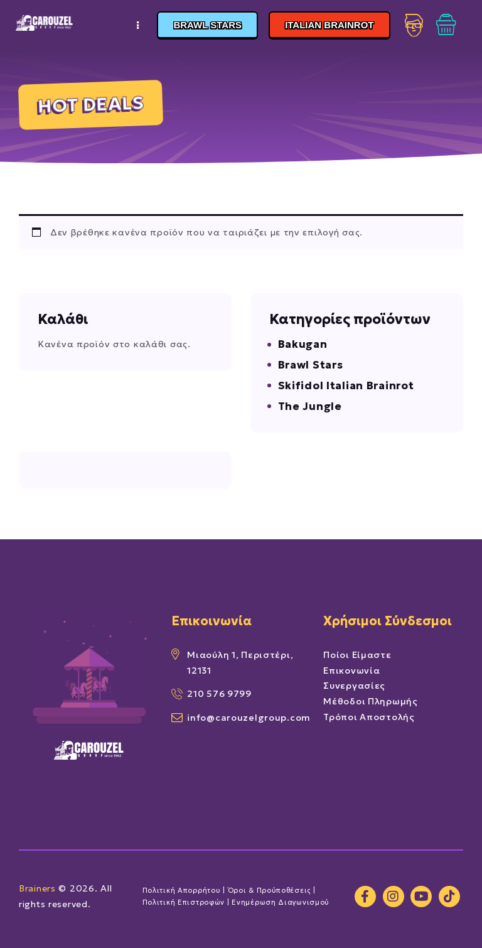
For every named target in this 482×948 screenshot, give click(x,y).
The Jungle (310, 406)
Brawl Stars (310, 365)
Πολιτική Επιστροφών (183, 902)
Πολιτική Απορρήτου (181, 890)
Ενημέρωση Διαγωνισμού (282, 902)
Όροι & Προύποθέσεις (269, 890)
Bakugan (303, 344)
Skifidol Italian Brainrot (346, 385)
